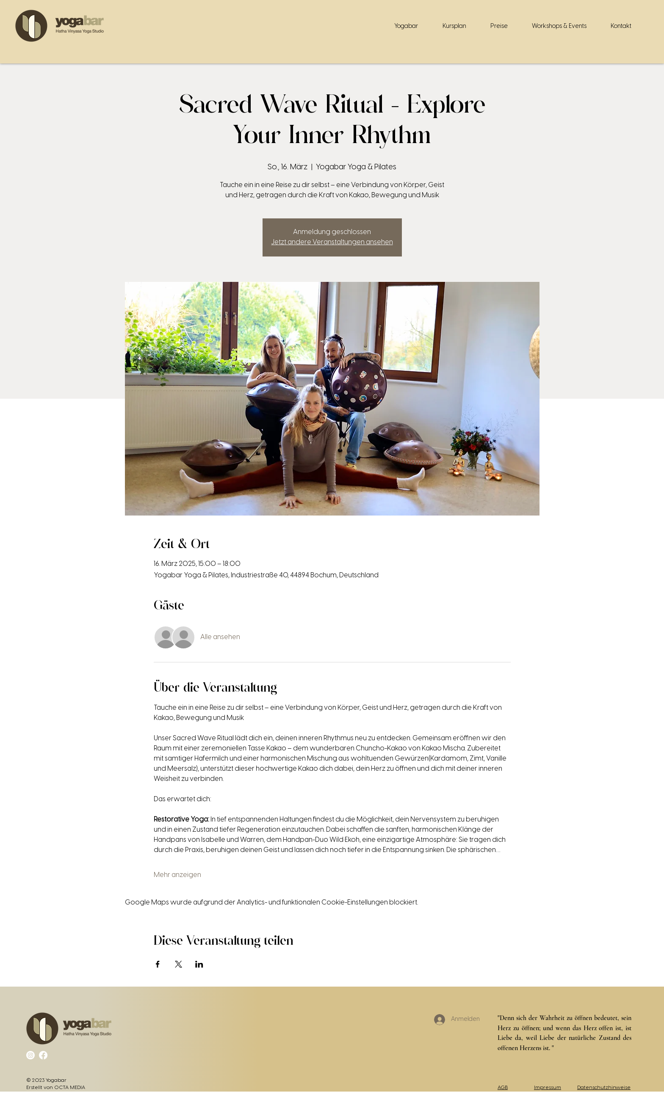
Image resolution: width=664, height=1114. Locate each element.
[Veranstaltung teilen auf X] (178, 964)
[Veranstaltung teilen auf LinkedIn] (199, 964)
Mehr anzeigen (177, 875)
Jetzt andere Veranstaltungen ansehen (332, 242)
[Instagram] (30, 1055)
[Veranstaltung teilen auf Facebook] (158, 964)
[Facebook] (43, 1055)
